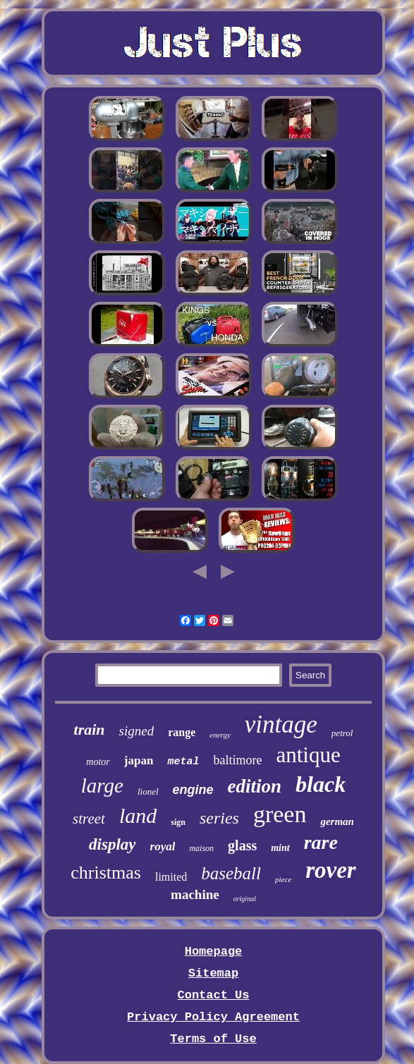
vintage (281, 724)
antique (308, 754)
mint (280, 848)
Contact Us (213, 995)
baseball (231, 873)
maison (201, 848)
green (280, 814)
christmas (106, 872)
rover (330, 870)
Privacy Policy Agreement (213, 1017)
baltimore (237, 760)
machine (195, 894)
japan (139, 760)
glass (242, 845)
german (337, 821)
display (112, 844)
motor (97, 762)
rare (321, 842)
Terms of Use (213, 1039)
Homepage (214, 951)
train (89, 729)
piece (283, 879)
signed (136, 730)
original (244, 899)
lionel (148, 791)
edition (255, 786)
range (181, 732)
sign (178, 822)
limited (171, 877)
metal (183, 762)
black (321, 784)
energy (220, 734)
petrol (342, 733)
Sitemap (213, 973)
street (89, 818)
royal (163, 846)
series (219, 818)
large (102, 785)
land (138, 815)
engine (193, 790)
